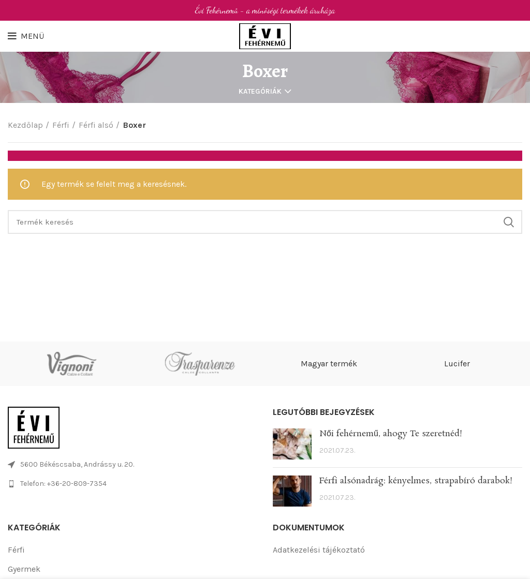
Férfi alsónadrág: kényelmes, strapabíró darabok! (415, 481)
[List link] (132, 483)
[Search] (265, 222)
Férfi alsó (96, 125)
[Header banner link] (265, 10)
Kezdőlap (25, 125)
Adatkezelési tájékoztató (319, 550)
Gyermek (24, 569)
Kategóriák (260, 91)
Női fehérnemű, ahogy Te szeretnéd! (390, 434)
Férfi (60, 125)
